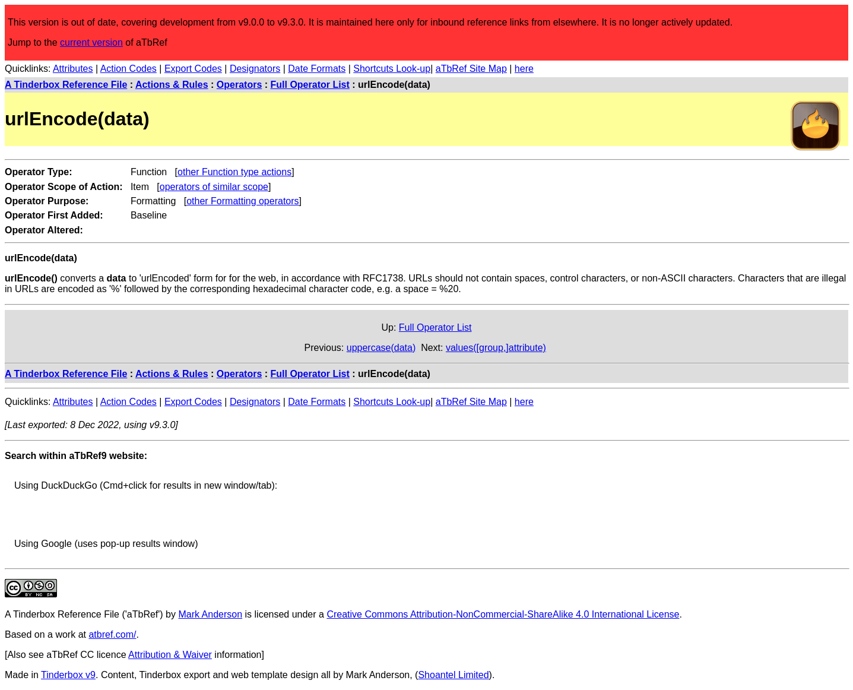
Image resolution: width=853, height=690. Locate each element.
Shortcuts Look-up (391, 69)
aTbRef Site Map (471, 69)
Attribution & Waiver (170, 655)
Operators (239, 85)
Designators (255, 69)
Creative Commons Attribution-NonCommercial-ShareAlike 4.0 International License (502, 614)
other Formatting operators (242, 201)
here (524, 69)
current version (91, 42)
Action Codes (128, 69)
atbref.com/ (112, 634)
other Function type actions (234, 172)
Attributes (73, 69)
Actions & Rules (171, 85)
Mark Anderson (210, 614)
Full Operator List (310, 85)
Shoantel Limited (453, 675)
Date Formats (316, 69)
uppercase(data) (381, 348)
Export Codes (193, 69)
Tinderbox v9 (68, 675)
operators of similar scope (214, 187)
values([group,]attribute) (496, 348)
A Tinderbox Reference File (66, 85)
